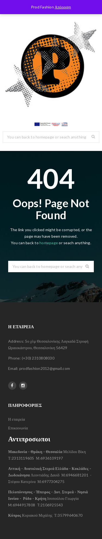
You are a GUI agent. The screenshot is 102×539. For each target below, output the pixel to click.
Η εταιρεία (16, 419)
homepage (48, 242)
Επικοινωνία (18, 428)
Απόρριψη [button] (63, 7)
